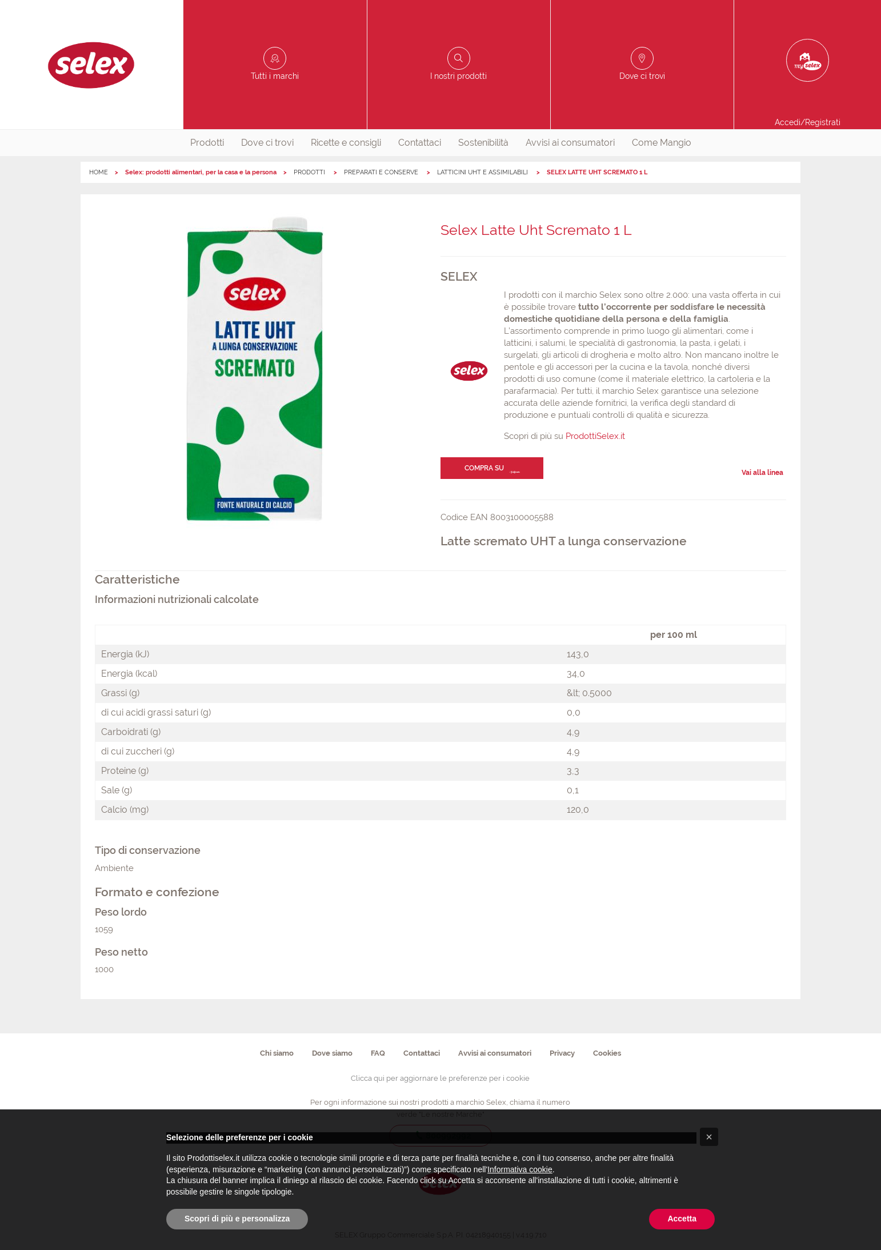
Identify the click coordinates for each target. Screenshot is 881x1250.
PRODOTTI (310, 172)
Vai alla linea (762, 473)
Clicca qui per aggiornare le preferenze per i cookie (440, 1078)
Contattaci (419, 142)
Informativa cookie (519, 1169)
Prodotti (207, 142)
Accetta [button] (681, 1218)
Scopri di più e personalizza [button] (237, 1218)
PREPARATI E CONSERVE (382, 172)
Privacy (562, 1053)
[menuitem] (207, 143)
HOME (98, 172)
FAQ (378, 1053)
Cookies (607, 1053)
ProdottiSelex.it (595, 436)
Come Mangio (661, 142)
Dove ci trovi (267, 142)
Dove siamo (332, 1053)
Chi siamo (277, 1053)
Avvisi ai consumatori (570, 142)
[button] (709, 1137)
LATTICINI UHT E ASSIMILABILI (483, 172)
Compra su (484, 468)
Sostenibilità (483, 142)
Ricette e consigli (346, 142)
